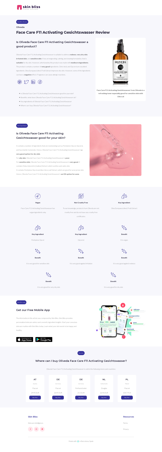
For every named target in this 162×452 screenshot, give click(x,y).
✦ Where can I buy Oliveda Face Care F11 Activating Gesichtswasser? (45, 105)
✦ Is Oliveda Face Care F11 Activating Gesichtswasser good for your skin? (46, 93)
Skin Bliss (33, 417)
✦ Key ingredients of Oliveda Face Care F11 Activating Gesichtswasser (45, 101)
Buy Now (35, 397)
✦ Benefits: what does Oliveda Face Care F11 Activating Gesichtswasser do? (47, 97)
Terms (125, 423)
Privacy (126, 429)
